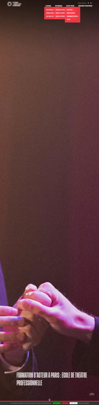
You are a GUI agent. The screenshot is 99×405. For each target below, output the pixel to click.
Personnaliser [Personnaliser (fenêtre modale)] (73, 403)
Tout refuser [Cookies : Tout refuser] (65, 403)
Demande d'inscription (85, 6)
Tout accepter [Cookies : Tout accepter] (56, 403)
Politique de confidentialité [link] (83, 403)
